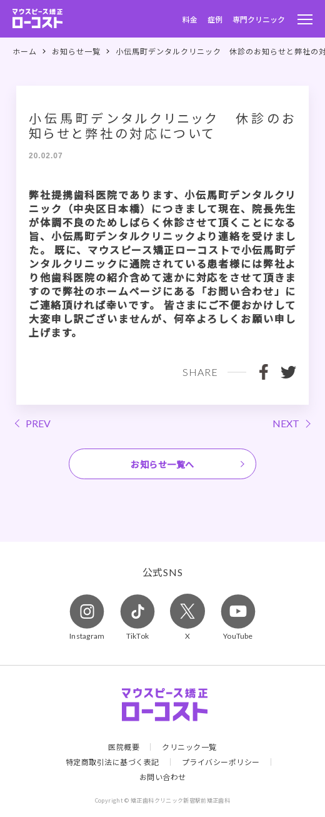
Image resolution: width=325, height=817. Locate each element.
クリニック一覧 (189, 747)
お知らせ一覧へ (162, 464)
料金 (190, 19)
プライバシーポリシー (221, 762)
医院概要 (123, 747)
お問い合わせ (162, 777)
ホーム (24, 51)
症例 (215, 19)
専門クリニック (258, 19)
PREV (38, 423)
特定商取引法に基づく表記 (112, 762)
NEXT (285, 423)
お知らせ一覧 (76, 51)
